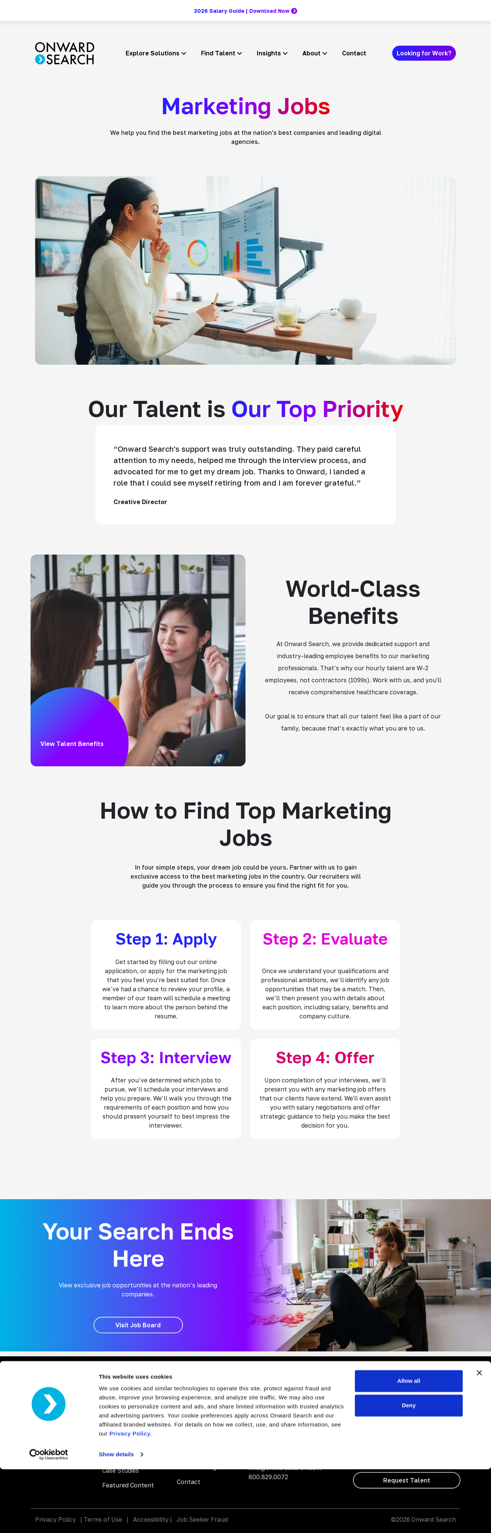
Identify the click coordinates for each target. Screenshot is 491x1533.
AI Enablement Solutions (123, 1398)
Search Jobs (195, 1393)
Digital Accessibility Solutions (129, 1422)
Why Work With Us (203, 1408)
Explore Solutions (153, 53)
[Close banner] (479, 1436)
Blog (183, 1379)
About (311, 53)
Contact (354, 53)
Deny (409, 1469)
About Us (190, 1423)
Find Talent (218, 53)
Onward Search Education (286, 1400)
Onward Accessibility (278, 1389)
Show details (116, 1518)
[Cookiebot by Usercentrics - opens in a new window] (49, 1518)
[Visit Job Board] (138, 1325)
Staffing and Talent (130, 1379)
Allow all (408, 1444)
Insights (269, 53)
